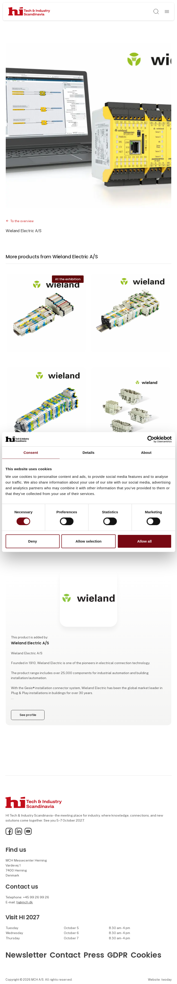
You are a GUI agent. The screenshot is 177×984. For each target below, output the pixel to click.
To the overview (22, 221)
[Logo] (29, 11)
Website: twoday (160, 979)
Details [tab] (89, 452)
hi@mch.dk (24, 902)
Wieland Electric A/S (23, 231)
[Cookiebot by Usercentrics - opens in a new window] (151, 439)
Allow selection (88, 541)
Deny (32, 541)
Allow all (144, 541)
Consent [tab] (31, 452)
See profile (28, 715)
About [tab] (146, 452)
